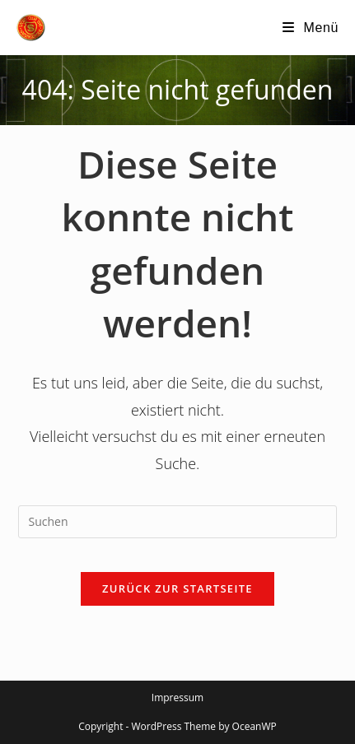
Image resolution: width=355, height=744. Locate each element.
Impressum (177, 697)
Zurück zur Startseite (177, 588)
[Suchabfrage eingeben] (178, 521)
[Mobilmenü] (311, 28)
